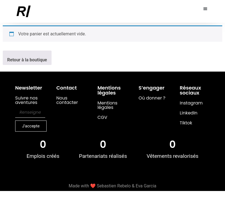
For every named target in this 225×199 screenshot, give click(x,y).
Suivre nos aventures (26, 101)
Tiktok (186, 123)
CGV (102, 117)
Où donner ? (152, 98)
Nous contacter (67, 100)
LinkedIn (188, 113)
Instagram (191, 103)
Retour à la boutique (27, 59)
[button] (205, 9)
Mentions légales (107, 105)
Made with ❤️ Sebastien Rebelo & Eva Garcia (112, 185)
